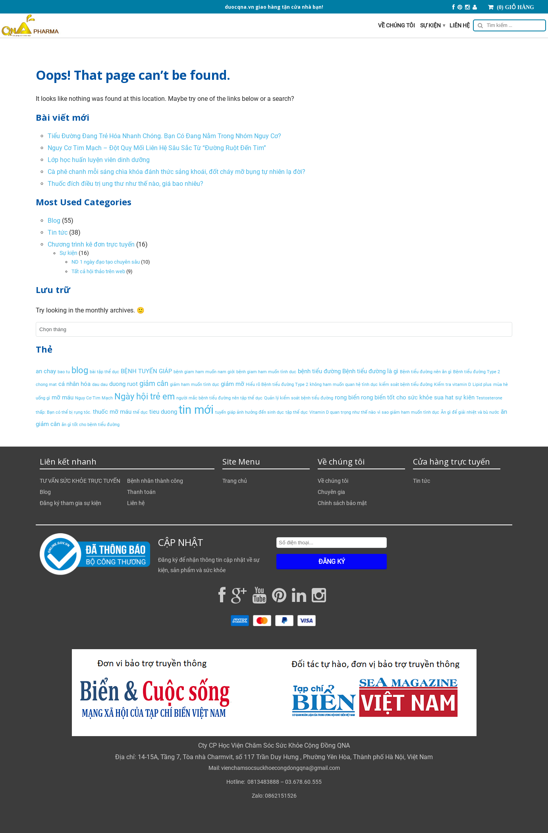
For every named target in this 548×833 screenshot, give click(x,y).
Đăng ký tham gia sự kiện (70, 503)
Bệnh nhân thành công (155, 481)
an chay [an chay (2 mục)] (46, 371)
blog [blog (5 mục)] (79, 370)
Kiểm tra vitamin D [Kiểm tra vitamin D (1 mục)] (452, 384)
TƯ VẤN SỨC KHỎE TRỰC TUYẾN (80, 481)
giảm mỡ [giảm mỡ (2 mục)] (232, 384)
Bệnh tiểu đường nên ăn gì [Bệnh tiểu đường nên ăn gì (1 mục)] (426, 371)
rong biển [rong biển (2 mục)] (347, 397)
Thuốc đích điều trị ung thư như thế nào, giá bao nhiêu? (125, 183)
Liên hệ (460, 25)
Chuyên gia (331, 492)
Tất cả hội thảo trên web (98, 271)
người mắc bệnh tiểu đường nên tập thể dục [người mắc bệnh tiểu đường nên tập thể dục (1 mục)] (219, 398)
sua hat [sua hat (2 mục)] (443, 397)
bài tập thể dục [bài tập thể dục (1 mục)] (104, 371)
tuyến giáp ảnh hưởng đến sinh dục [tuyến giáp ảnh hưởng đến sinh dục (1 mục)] (249, 412)
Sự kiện (432, 25)
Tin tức (58, 232)
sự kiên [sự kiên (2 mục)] (465, 397)
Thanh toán (141, 492)
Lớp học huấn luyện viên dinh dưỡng (99, 160)
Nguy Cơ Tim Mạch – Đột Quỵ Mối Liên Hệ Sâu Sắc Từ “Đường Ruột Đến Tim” (157, 148)
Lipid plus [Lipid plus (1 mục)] (482, 384)
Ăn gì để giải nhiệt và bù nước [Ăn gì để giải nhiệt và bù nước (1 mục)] (470, 412)
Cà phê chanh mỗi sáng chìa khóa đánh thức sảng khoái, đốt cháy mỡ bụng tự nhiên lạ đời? (176, 171)
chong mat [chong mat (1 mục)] (46, 384)
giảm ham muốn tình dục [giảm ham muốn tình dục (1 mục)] (194, 384)
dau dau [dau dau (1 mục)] (100, 384)
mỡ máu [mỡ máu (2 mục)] (62, 397)
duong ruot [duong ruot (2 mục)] (123, 384)
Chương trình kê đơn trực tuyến (91, 244)
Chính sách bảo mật (342, 503)
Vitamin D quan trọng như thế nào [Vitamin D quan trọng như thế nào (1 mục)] (342, 412)
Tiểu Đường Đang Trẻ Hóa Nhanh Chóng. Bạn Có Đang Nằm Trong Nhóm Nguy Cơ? (164, 136)
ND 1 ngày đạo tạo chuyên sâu (105, 262)
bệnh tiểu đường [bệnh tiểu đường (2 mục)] (319, 371)
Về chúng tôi (396, 25)
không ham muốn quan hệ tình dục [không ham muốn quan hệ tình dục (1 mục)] (344, 384)
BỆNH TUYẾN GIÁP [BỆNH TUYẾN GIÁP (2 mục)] (146, 371)
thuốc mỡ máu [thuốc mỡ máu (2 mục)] (112, 411)
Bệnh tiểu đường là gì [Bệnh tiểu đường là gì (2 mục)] (370, 371)
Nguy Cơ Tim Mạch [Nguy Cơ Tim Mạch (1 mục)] (94, 398)
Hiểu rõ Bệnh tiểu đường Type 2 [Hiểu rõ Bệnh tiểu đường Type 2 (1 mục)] (277, 384)
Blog (54, 220)
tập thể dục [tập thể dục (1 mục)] (297, 412)
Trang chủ (234, 481)
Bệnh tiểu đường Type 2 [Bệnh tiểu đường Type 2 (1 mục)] (476, 371)
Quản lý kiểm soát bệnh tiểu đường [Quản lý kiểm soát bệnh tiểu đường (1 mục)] (298, 398)
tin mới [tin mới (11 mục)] (196, 409)
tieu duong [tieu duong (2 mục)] (163, 411)
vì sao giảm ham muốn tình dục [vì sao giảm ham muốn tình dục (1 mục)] (408, 412)
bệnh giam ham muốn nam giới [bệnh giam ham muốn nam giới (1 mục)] (204, 371)
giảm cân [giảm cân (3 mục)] (153, 383)
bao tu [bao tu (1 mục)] (64, 371)
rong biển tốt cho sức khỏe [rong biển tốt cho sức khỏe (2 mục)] (396, 397)
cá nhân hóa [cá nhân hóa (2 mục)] (74, 384)
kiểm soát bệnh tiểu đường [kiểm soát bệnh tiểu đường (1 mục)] (405, 384)
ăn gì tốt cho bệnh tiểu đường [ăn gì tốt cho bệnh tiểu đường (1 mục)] (91, 424)
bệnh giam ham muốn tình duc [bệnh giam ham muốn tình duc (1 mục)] (266, 371)
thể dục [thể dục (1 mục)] (140, 412)
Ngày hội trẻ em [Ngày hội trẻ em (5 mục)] (144, 396)
